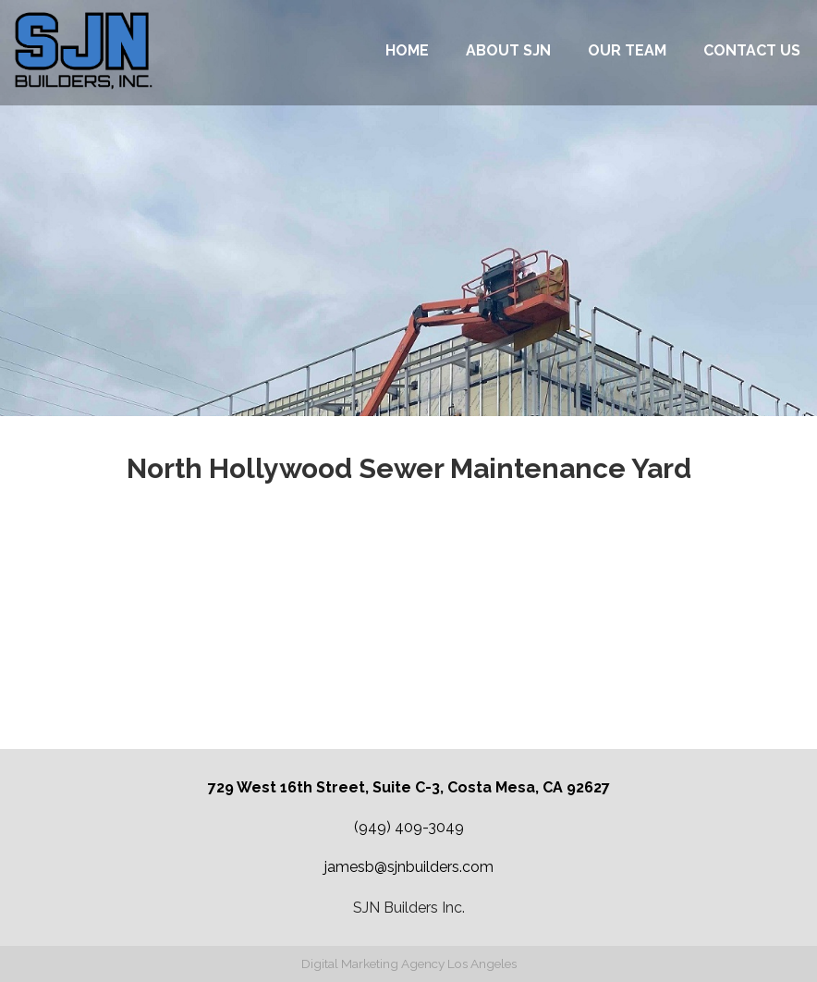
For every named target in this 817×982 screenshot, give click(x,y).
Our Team (627, 50)
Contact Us (751, 50)
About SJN (508, 50)
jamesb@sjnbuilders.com (409, 867)
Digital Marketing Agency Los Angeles (409, 963)
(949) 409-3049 (409, 827)
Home (407, 50)
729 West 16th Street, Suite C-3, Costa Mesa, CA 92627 (409, 787)
